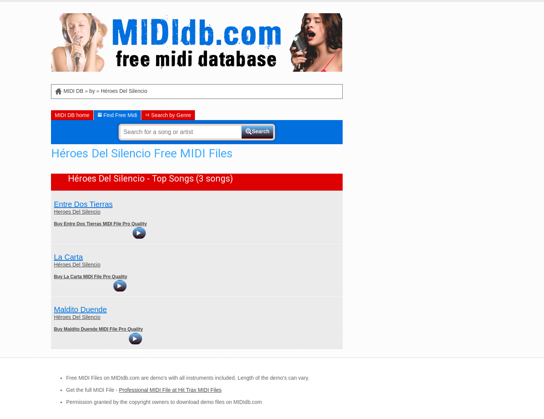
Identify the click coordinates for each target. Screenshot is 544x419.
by (92, 91)
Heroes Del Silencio (77, 212)
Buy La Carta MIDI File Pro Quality (90, 276)
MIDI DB (73, 91)
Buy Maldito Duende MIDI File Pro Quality (98, 329)
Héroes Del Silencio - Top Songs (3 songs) (150, 179)
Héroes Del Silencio (124, 91)
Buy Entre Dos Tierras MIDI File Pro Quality (100, 223)
